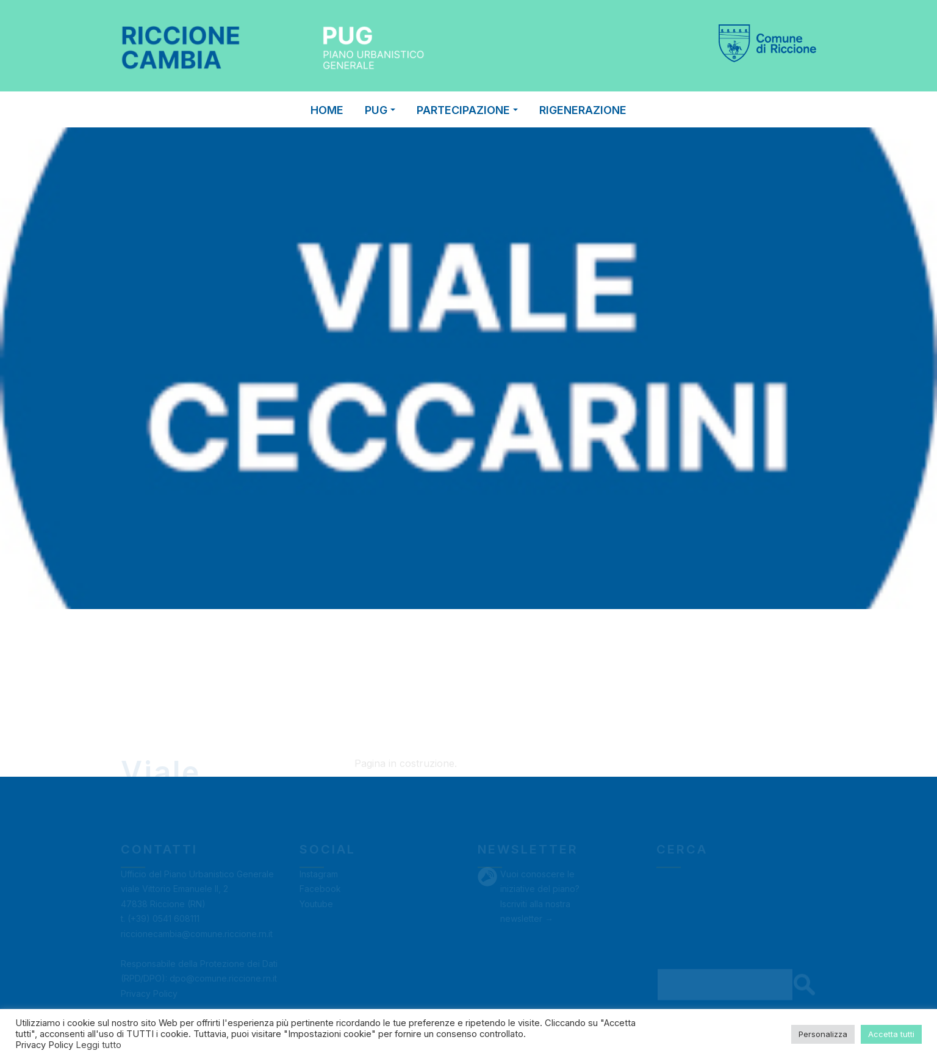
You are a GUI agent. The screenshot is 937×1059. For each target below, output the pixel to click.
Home (327, 110)
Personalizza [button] (823, 1034)
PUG (380, 110)
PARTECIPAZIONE (467, 110)
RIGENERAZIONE (582, 110)
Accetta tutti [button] (891, 1034)
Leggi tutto (98, 1044)
